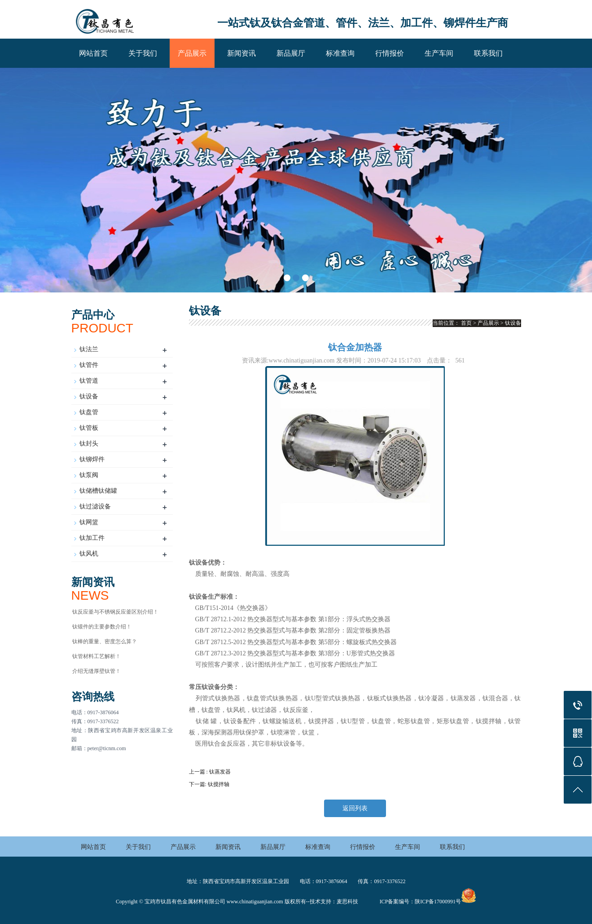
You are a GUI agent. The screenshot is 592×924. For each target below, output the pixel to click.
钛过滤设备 (95, 506)
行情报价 (389, 53)
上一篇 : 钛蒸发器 (210, 772)
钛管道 (88, 380)
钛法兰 (88, 349)
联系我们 (488, 53)
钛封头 (88, 443)
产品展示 (192, 53)
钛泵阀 (88, 475)
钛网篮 (88, 522)
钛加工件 (92, 538)
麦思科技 (347, 901)
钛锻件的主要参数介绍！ (102, 626)
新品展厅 (290, 53)
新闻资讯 (241, 53)
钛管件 (88, 365)
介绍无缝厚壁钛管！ (96, 671)
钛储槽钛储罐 (98, 490)
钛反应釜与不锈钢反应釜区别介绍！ (115, 612)
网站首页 (93, 53)
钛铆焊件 (92, 459)
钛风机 (88, 553)
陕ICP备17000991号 (438, 901)
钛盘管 (88, 412)
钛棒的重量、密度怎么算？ (104, 641)
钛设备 (88, 396)
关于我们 (142, 53)
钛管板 (88, 427)
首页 (466, 323)
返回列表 (355, 808)
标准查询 (340, 53)
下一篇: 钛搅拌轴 (209, 784)
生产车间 (439, 53)
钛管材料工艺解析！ (96, 656)
